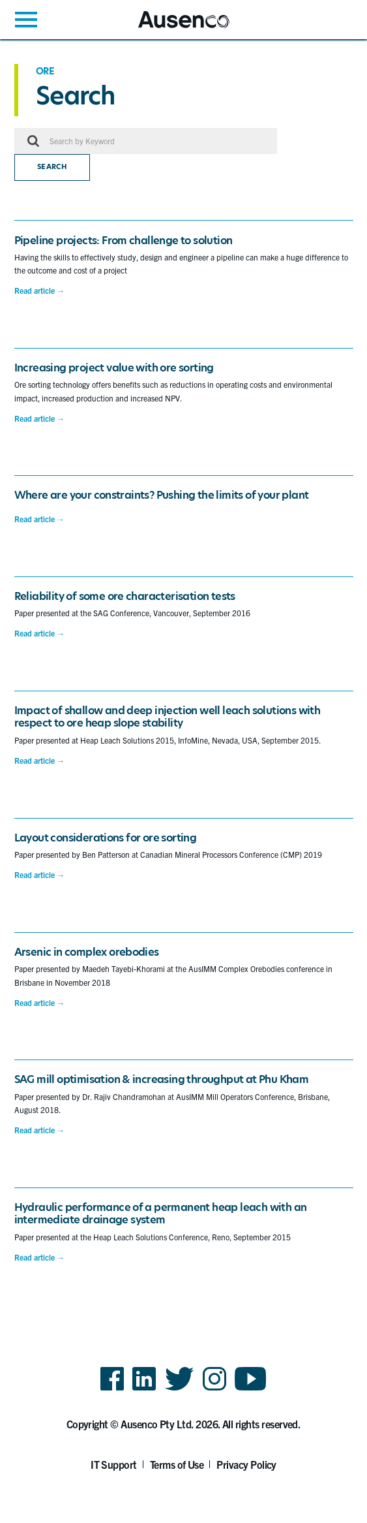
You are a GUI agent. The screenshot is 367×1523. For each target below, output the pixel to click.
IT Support (114, 1464)
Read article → (39, 290)
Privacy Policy (246, 1464)
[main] (183, 667)
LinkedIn (144, 1389)
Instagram (214, 1389)
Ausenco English (170, 27)
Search (52, 167)
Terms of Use (177, 1464)
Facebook (112, 1389)
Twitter (179, 1389)
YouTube (251, 1389)
